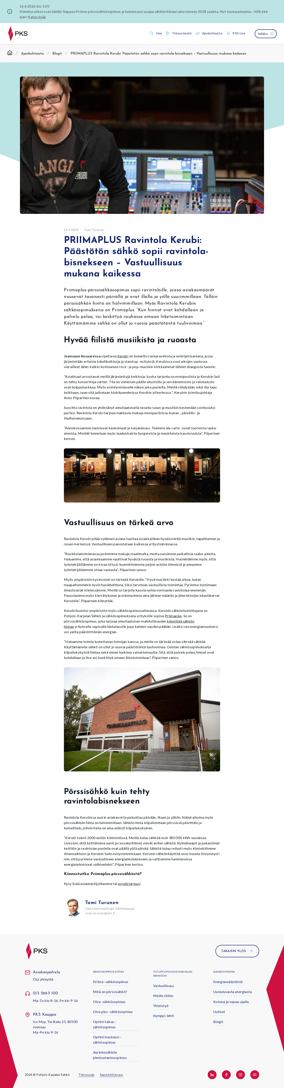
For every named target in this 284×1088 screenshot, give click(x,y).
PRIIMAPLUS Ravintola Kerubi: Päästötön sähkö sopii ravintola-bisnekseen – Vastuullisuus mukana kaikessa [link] (158, 53)
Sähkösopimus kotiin (108, 971)
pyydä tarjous (129, 883)
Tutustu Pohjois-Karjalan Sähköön (172, 973)
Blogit (57, 53)
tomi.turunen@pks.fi (100, 913)
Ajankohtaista (32, 53)
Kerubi (122, 356)
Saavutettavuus (111, 1074)
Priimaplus (173, 616)
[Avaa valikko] (266, 33)
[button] (156, 33)
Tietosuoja (87, 1074)
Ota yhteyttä (43, 979)
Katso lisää (36, 17)
